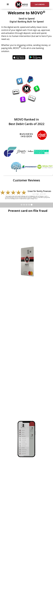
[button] (8, 4)
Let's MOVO (40, 4)
